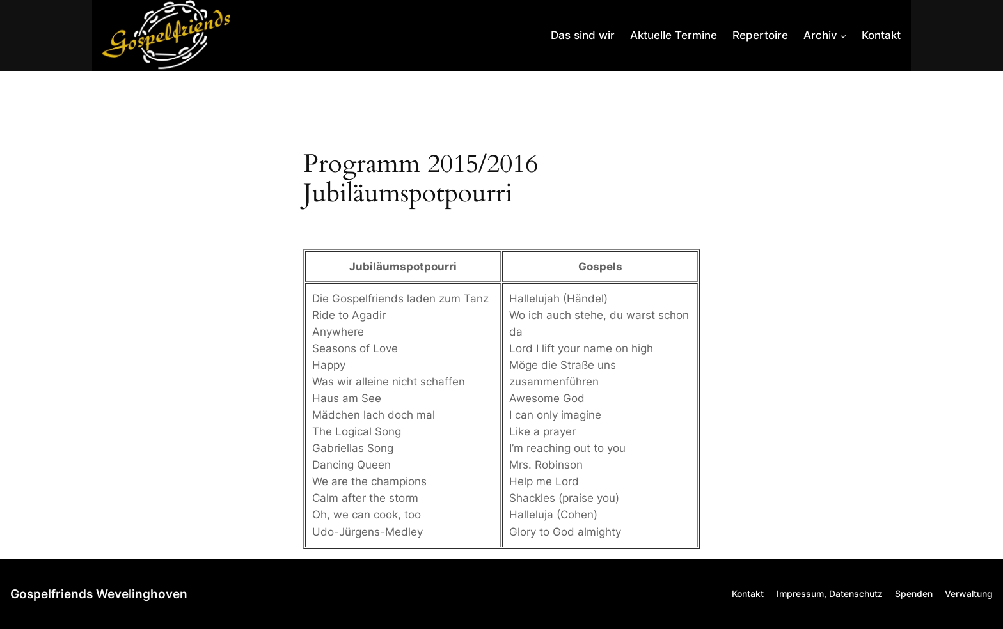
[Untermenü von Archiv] (824, 35)
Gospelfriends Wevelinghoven (98, 594)
